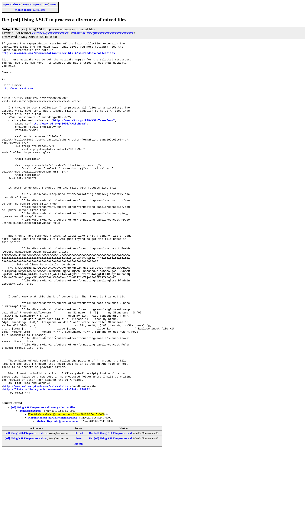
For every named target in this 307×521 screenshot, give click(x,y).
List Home (39, 9)
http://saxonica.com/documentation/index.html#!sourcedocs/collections (58, 55)
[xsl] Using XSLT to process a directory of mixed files (43, 478)
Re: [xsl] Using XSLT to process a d (110, 504)
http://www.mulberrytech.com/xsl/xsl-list (36, 455)
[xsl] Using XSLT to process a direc (26, 504)
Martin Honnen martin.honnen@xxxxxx (52, 488)
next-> (27, 4)
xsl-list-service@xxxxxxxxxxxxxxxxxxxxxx (102, 33)
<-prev (7, 4)
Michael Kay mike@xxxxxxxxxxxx (57, 492)
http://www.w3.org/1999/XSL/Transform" (84, 136)
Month (78, 514)
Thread (16, 4)
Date (45, 4)
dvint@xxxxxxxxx (30, 481)
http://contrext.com (17, 98)
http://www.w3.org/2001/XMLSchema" (59, 140)
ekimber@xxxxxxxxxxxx (50, 33)
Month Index (23, 9)
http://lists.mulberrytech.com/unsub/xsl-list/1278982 (46, 459)
